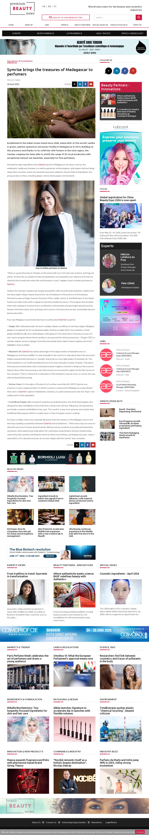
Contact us (51, 821)
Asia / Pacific (103, 33)
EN (49, 6)
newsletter (97, 821)
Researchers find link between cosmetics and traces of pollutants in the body (120, 658)
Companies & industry (66, 751)
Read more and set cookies (125, 832)
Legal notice (111, 821)
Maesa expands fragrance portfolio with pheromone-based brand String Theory (28, 762)
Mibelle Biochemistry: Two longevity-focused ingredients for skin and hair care (19, 499)
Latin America (74, 33)
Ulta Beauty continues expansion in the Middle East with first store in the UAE (82, 531)
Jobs (102, 341)
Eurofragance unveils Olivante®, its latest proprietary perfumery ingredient (129, 423)
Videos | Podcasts (119, 25)
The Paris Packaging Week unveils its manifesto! (128, 434)
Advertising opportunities (74, 821)
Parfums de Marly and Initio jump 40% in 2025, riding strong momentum (119, 762)
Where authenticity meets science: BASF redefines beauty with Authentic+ (73, 576)
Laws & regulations (65, 647)
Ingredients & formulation (20, 61)
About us (36, 821)
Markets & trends (18, 647)
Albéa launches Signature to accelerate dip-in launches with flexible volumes (71, 710)
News (27, 25)
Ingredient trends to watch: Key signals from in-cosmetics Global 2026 (50, 498)
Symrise (42, 164)
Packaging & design (65, 699)
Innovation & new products (24, 751)
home (11, 25)
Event (136, 25)
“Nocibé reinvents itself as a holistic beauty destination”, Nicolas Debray (70, 762)
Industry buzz (108, 751)
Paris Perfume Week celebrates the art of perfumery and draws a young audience (27, 658)
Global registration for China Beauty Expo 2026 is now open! (118, 198)
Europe (17, 33)
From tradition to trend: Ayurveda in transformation (27, 575)
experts (64, 25)
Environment (108, 699)
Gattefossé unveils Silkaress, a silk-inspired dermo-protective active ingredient (82, 498)
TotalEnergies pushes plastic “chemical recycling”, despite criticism (117, 710)
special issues (99, 25)
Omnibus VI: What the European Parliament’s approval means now (73, 657)
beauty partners (82, 25)
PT (55, 6)
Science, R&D (107, 647)
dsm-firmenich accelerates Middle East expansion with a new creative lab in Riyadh (51, 531)
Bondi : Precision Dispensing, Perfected (129, 409)
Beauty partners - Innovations (115, 86)
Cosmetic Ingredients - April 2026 (119, 573)
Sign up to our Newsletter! (66, 17)
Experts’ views (15, 565)
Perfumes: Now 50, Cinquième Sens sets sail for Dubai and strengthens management (20, 531)
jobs (47, 25)
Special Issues (108, 565)
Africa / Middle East (132, 33)
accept (140, 832)
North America (45, 33)
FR (44, 6)
